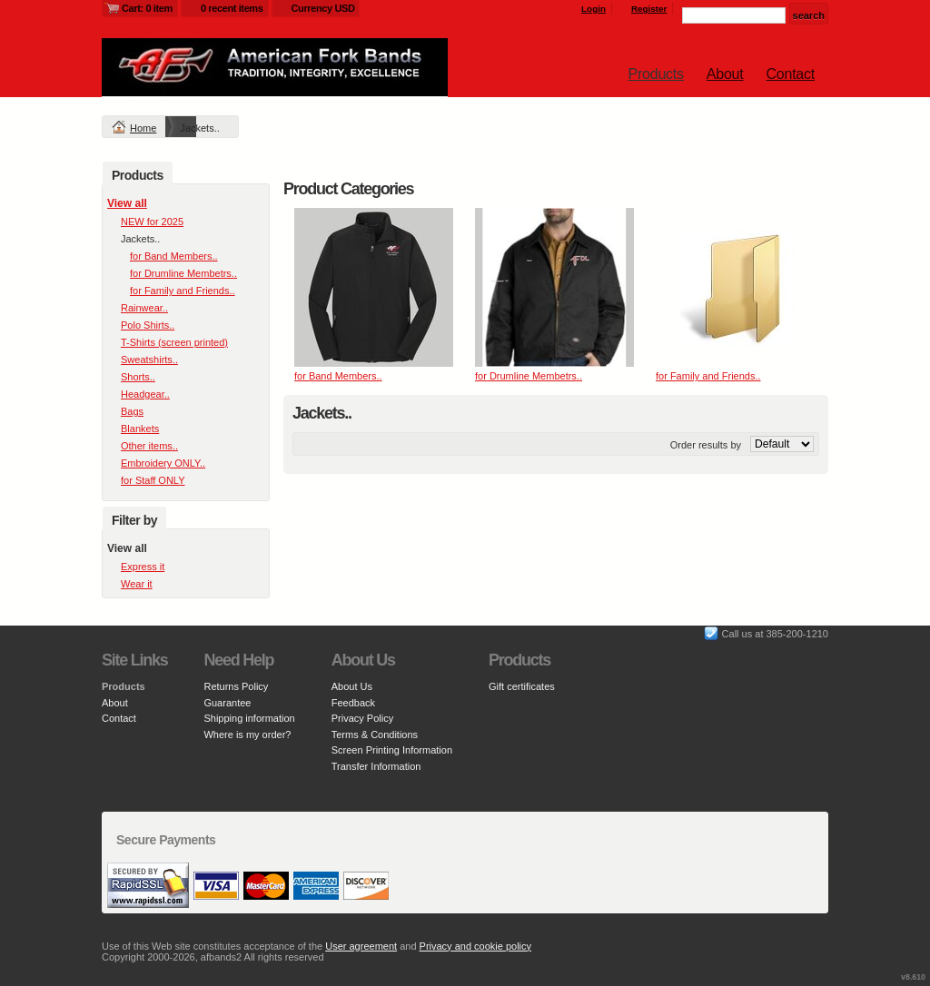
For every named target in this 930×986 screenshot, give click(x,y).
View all (127, 203)
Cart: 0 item (147, 8)
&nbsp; (373, 287)
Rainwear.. (144, 307)
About (725, 74)
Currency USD (323, 8)
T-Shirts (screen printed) (174, 342)
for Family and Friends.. (708, 375)
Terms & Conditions (374, 734)
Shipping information (248, 718)
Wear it (137, 583)
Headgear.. (145, 394)
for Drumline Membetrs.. (528, 375)
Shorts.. (138, 376)
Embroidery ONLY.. (163, 463)
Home (143, 128)
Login (593, 9)
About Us (351, 686)
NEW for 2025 (152, 221)
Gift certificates (522, 686)
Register (649, 9)
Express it (142, 566)
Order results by (705, 444)
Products (656, 74)
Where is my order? (247, 734)
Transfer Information (376, 766)
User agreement (361, 946)
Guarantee (227, 702)
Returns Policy (235, 686)
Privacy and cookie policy (476, 946)
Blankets (140, 428)
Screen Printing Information (391, 749)
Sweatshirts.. (149, 359)
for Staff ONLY (153, 480)
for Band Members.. (338, 375)
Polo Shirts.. (147, 325)
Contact (791, 74)
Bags (132, 411)
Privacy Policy (362, 718)
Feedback (353, 702)
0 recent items (232, 8)
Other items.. (149, 445)
